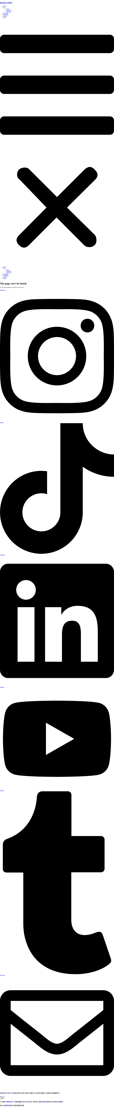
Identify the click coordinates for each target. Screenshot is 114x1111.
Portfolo (5, 14)
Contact (5, 16)
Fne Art (8, 11)
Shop (4, 17)
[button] (57, 142)
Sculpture (8, 10)
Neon (7, 9)
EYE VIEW (6, 3)
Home (4, 6)
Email (1, 1096)
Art (4, 7)
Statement (5, 13)
